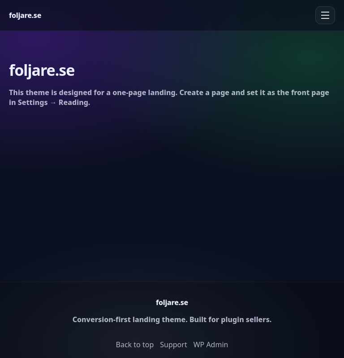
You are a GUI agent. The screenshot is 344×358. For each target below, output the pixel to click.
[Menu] (325, 15)
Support (173, 344)
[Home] (25, 15)
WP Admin (211, 344)
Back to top (135, 344)
